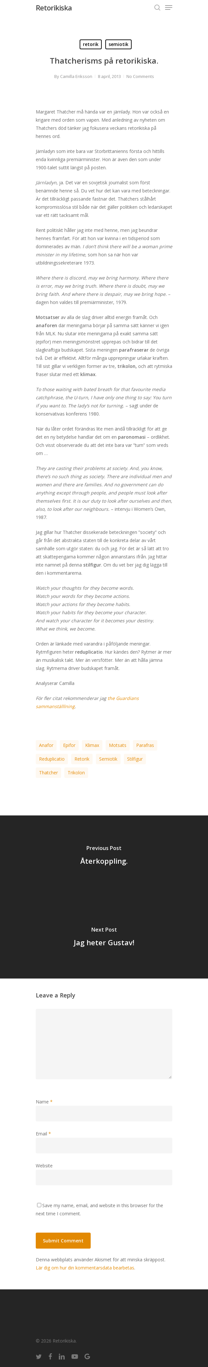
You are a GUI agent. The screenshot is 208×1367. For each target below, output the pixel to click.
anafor (46, 745)
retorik (90, 44)
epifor (69, 745)
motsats (117, 745)
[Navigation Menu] (168, 7)
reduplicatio (52, 759)
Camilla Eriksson (76, 76)
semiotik (118, 44)
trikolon (76, 772)
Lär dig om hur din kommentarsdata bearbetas (85, 1268)
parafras (145, 745)
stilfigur (135, 759)
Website (44, 1165)
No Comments (140, 76)
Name (44, 1102)
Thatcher (48, 772)
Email (43, 1134)
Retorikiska (54, 7)
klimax (92, 745)
